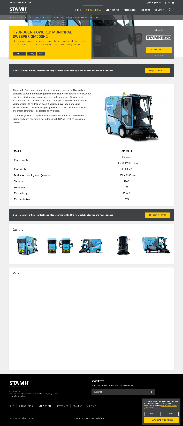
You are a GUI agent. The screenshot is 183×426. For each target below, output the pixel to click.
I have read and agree (161, 420)
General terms (78, 418)
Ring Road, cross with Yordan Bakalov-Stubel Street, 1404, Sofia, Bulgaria (33, 394)
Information (19, 54)
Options (152, 414)
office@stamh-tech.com (20, 2)
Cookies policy (100, 418)
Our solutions (19, 17)
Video (41, 54)
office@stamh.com (20, 396)
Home (11, 17)
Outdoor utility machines (60, 17)
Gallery (31, 54)
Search (170, 9)
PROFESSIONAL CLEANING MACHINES (37, 17)
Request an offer (159, 50)
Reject (170, 414)
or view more (159, 55)
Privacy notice (89, 418)
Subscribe (123, 392)
